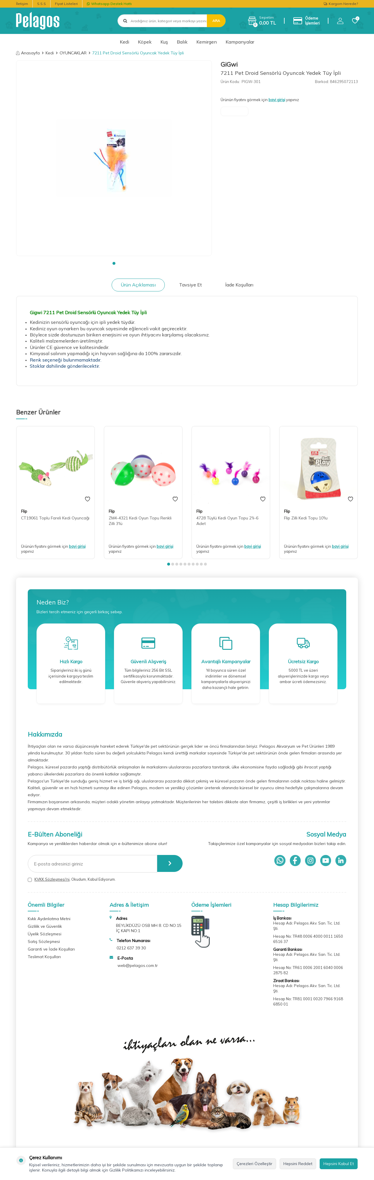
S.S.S (41, 3)
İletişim (22, 3)
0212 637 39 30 (131, 948)
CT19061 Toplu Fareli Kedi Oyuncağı (55, 518)
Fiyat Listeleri (66, 3)
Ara (216, 20)
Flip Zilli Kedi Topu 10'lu (306, 518)
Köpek (145, 42)
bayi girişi (277, 99)
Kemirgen (206, 42)
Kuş (164, 42)
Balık (182, 42)
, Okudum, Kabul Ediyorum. (72, 879)
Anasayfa (28, 53)
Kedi (124, 42)
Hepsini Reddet (297, 1163)
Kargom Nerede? (341, 3)
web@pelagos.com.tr (137, 965)
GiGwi (229, 64)
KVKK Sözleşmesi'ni (52, 879)
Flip (24, 511)
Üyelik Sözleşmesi (44, 934)
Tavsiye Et (190, 285)
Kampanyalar (240, 42)
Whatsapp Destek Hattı (109, 3)
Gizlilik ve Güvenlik (45, 926)
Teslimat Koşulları (44, 956)
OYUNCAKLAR (73, 53)
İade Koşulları (239, 285)
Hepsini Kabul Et (338, 1163)
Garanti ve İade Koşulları (51, 949)
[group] (114, 158)
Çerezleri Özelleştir (254, 1163)
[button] (113, 263)
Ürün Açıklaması (138, 285)
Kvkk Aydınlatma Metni (49, 918)
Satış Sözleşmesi (44, 941)
